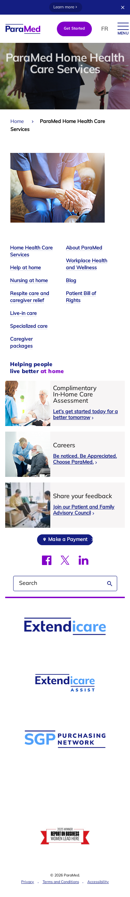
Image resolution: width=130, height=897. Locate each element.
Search (110, 583)
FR (104, 29)
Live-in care (23, 313)
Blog (71, 281)
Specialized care (28, 326)
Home (17, 121)
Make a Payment (67, 539)
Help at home (25, 268)
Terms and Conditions (61, 882)
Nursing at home (29, 281)
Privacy (27, 882)
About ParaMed (84, 248)
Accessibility (98, 882)
